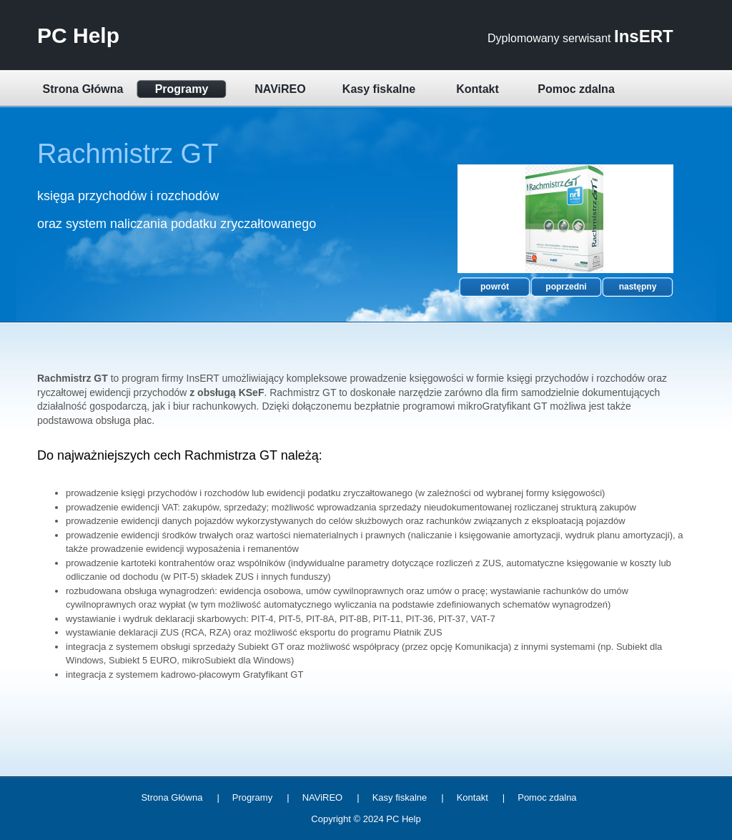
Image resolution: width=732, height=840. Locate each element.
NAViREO (279, 89)
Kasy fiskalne (378, 89)
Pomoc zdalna (576, 89)
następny (638, 287)
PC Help (78, 35)
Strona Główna (83, 89)
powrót (494, 287)
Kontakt (477, 89)
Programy (182, 89)
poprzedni (565, 287)
